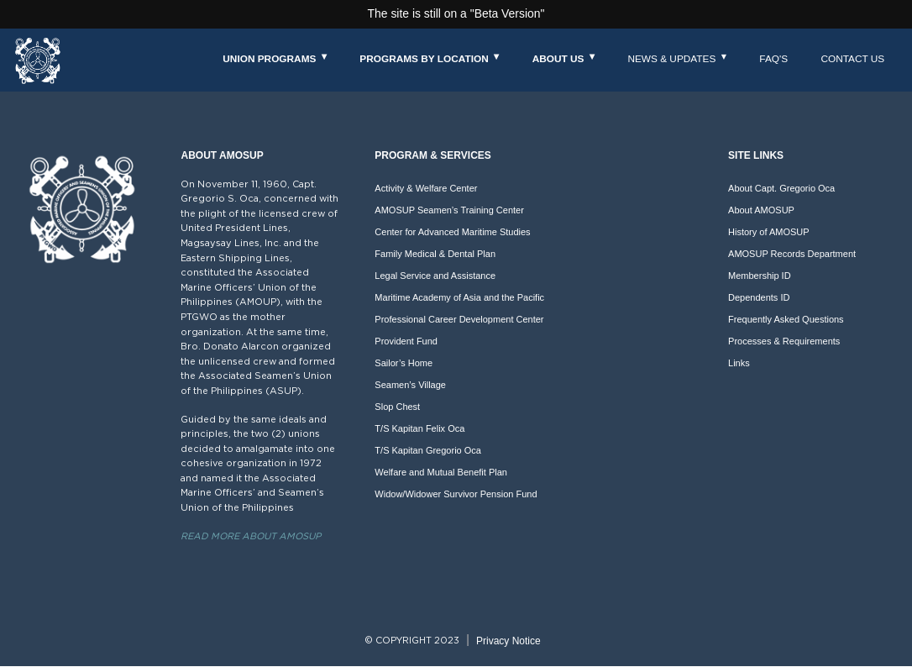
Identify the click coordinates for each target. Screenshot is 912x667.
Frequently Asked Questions (786, 319)
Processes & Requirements (784, 341)
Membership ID (759, 275)
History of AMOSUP (769, 232)
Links (739, 363)
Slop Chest (397, 407)
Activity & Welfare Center (426, 188)
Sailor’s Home (403, 363)
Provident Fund (406, 341)
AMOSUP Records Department (792, 254)
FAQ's (773, 59)
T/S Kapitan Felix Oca (419, 428)
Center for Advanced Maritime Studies (452, 232)
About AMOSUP (761, 210)
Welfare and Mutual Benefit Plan (441, 472)
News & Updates (671, 59)
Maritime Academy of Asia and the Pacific (459, 297)
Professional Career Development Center (459, 319)
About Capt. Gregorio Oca (781, 188)
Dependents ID (758, 297)
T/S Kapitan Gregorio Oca (428, 450)
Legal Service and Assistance (435, 275)
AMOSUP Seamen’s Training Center (449, 210)
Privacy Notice (508, 641)
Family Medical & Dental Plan (435, 254)
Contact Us (852, 59)
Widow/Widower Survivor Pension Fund (456, 494)
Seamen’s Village (410, 385)
